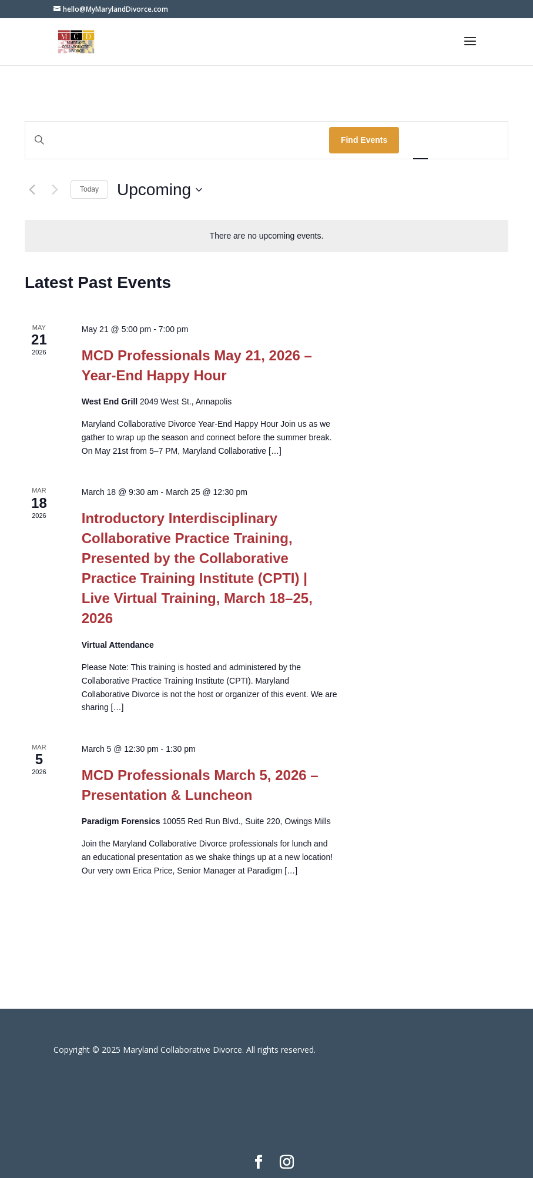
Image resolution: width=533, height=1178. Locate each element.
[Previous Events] (32, 190)
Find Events (364, 140)
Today (89, 189)
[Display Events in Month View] (453, 140)
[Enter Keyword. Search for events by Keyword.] (177, 140)
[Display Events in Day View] (486, 140)
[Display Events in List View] (420, 140)
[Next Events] (55, 190)
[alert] (266, 236)
